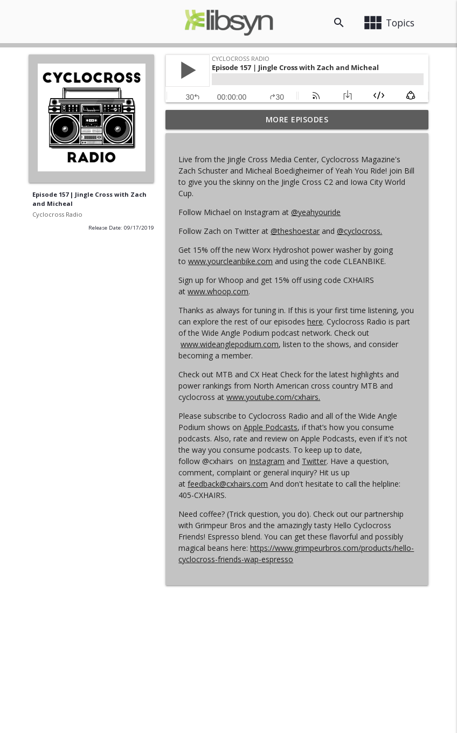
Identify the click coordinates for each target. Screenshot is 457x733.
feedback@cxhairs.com (228, 484)
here (315, 321)
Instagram (267, 461)
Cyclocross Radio (57, 214)
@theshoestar (295, 231)
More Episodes (297, 119)
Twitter (314, 461)
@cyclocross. (359, 231)
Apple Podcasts (270, 427)
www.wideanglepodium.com (230, 344)
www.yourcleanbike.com (230, 261)
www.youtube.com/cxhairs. (273, 397)
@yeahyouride (316, 212)
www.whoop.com (218, 291)
